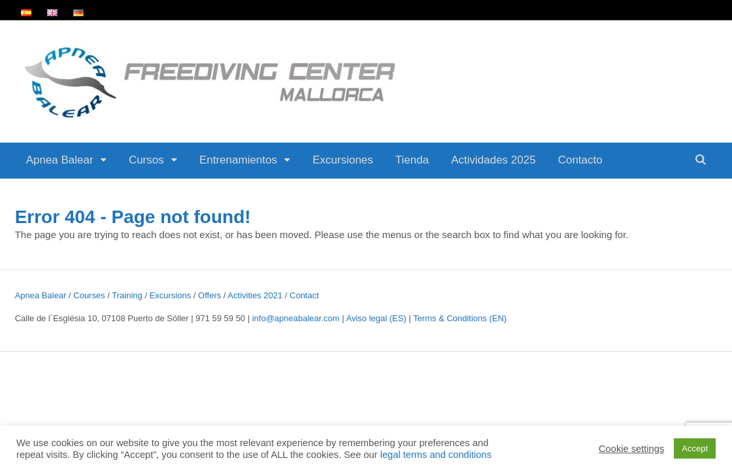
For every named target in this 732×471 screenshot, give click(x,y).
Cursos (146, 160)
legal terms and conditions (435, 454)
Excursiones (342, 160)
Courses (89, 295)
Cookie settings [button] (631, 449)
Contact (304, 295)
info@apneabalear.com (296, 318)
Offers (209, 295)
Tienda (412, 160)
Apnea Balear (59, 160)
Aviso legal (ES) (376, 318)
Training (127, 295)
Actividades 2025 (493, 160)
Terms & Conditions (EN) (460, 318)
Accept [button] (695, 448)
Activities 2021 (254, 295)
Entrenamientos (238, 160)
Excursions (170, 295)
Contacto (580, 160)
